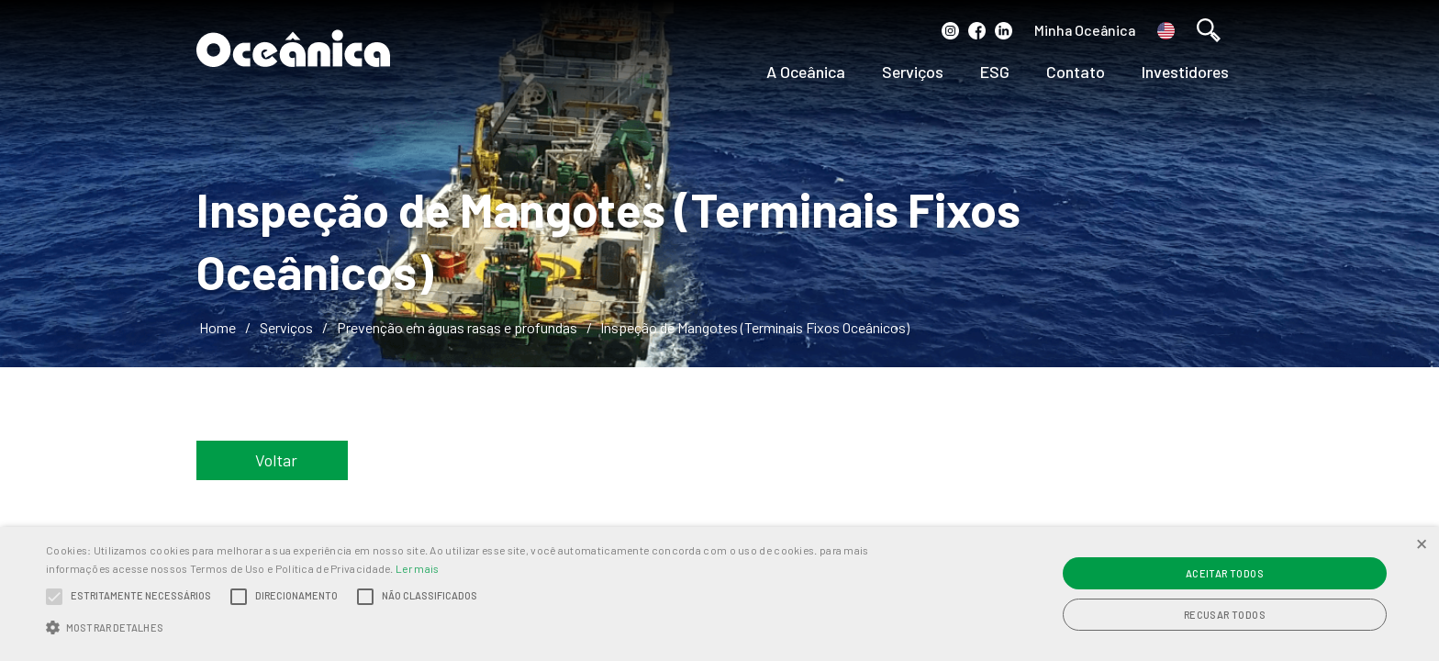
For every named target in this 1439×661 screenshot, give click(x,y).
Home (217, 327)
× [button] (1421, 543)
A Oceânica (805, 72)
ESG (995, 72)
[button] (483, 628)
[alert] (719, 594)
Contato (1075, 72)
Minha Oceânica (1084, 30)
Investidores (1185, 72)
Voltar (276, 460)
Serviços (912, 72)
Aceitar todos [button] (1225, 573)
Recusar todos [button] (1225, 615)
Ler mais (417, 568)
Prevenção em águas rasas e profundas (457, 327)
